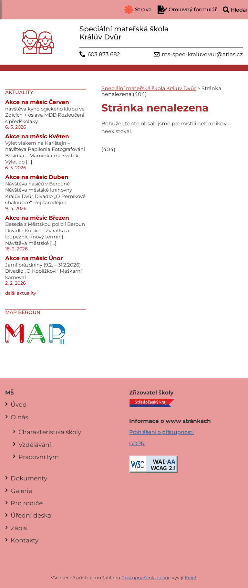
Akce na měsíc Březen (37, 218)
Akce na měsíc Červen (37, 102)
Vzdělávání (34, 444)
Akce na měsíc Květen (37, 136)
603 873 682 (104, 54)
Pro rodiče (27, 503)
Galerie (21, 491)
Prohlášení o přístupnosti (161, 432)
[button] (9, 9)
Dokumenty (29, 478)
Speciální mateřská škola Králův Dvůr (148, 88)
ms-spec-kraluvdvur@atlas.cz (202, 54)
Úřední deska (31, 515)
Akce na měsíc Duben (36, 177)
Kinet (191, 578)
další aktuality (20, 293)
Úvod (19, 404)
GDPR (137, 443)
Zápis (19, 528)
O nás (19, 417)
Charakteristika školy (49, 432)
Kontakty (24, 540)
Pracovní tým (38, 457)
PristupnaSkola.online (145, 578)
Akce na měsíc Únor (34, 258)
